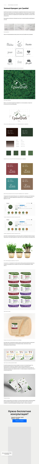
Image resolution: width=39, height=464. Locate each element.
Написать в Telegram (19, 420)
